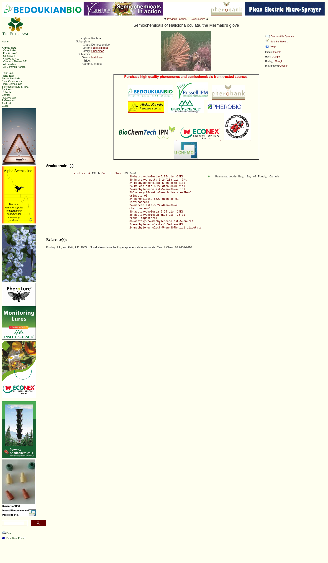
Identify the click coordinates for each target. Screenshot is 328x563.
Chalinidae (97, 51)
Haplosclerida (99, 47)
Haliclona (96, 57)
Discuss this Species (282, 36)
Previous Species (177, 19)
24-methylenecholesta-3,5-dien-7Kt (156, 224)
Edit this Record (279, 41)
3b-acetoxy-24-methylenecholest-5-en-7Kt (161, 221)
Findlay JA (82, 173)
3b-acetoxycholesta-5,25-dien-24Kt (156, 211)
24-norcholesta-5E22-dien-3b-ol (154, 205)
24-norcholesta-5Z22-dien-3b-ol (154, 199)
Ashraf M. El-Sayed (231, 557)
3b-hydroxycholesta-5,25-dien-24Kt (156, 176)
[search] (14, 523)
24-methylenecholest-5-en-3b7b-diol (157, 183)
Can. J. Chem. (112, 173)
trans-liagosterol (143, 218)
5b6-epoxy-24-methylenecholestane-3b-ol (160, 192)
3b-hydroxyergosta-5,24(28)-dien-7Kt (158, 180)
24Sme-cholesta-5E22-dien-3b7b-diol (157, 186)
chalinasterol (140, 208)
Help (273, 46)
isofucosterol (140, 202)
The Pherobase (152, 557)
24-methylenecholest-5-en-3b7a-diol (157, 189)
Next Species (197, 19)
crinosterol (138, 195)
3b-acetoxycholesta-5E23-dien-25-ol (157, 215)
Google (277, 52)
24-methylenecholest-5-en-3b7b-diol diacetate (165, 227)
